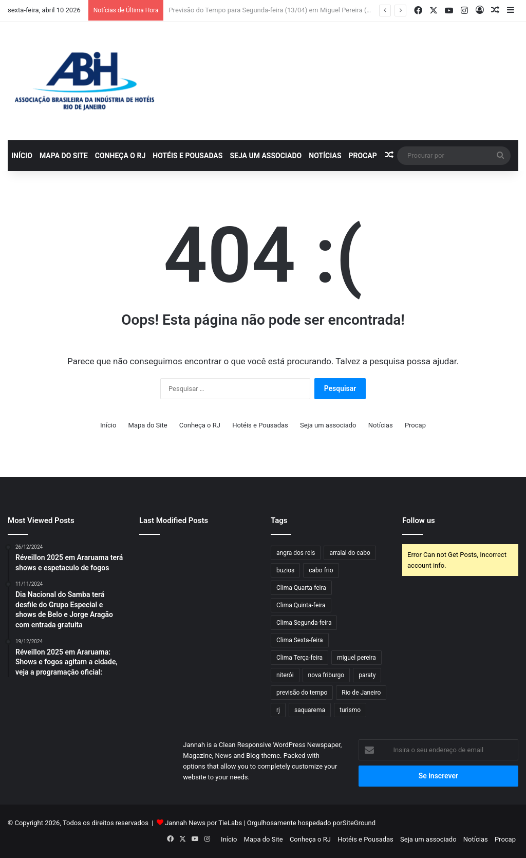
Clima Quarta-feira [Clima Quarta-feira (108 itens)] (301, 587)
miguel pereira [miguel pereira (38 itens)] (356, 657)
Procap (363, 156)
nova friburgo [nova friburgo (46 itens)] (326, 675)
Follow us (418, 520)
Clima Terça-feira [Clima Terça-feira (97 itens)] (299, 657)
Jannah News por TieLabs (203, 823)
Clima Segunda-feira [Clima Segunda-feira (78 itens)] (303, 622)
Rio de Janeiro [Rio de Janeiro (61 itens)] (361, 692)
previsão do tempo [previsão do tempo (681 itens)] (301, 692)
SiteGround (359, 823)
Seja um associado (266, 156)
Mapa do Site (64, 156)
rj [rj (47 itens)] (278, 710)
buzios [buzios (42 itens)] (285, 570)
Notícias (325, 156)
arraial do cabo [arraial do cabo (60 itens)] (349, 552)
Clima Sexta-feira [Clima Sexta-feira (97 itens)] (299, 640)
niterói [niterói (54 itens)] (285, 675)
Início (21, 156)
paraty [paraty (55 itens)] (367, 675)
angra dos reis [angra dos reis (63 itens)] (295, 552)
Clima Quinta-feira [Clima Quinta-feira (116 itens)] (301, 605)
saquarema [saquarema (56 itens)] (309, 710)
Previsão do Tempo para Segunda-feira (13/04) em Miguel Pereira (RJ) (272, 10)
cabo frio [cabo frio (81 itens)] (321, 570)
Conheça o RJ (120, 156)
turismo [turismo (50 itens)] (350, 710)
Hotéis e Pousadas (187, 156)
